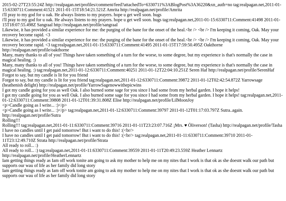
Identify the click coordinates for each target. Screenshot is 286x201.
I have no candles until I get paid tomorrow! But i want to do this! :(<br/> (68, 130)
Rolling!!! (11, 120)
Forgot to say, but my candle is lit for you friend (45, 75)
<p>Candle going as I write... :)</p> (34, 105)
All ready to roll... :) (20, 145)
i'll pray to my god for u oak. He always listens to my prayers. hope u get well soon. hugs (81, 14)
